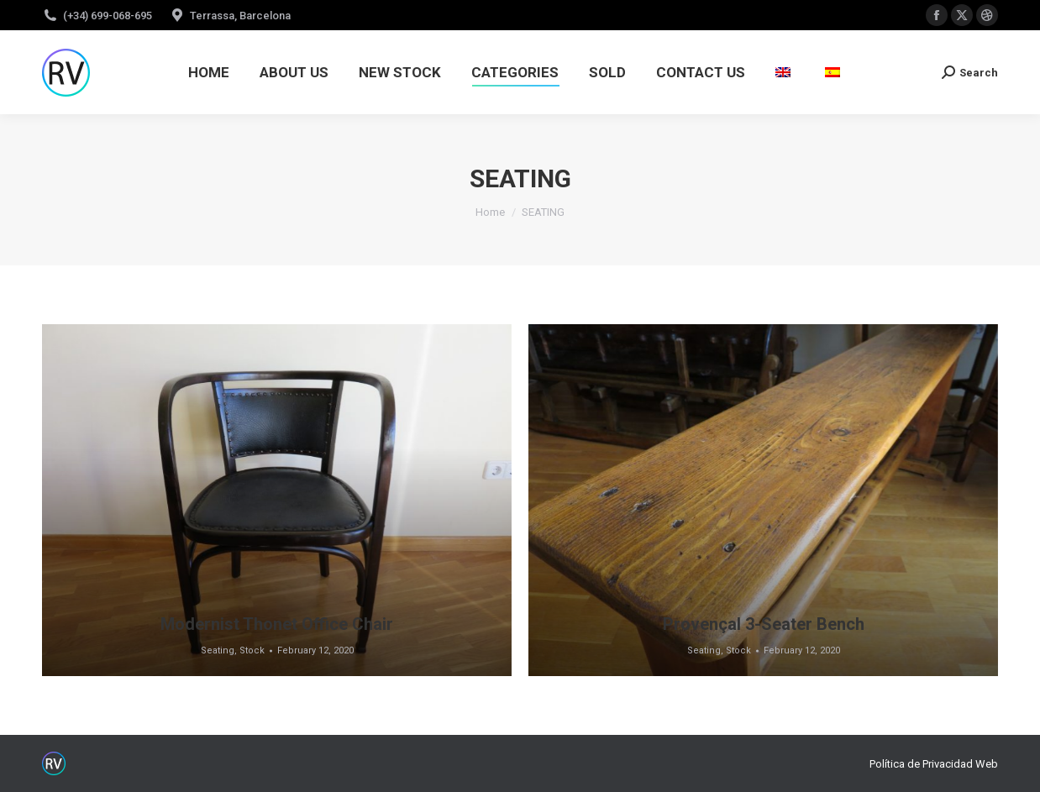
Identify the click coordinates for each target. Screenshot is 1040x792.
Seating (217, 650)
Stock (252, 650)
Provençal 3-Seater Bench (763, 624)
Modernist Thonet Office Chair (276, 624)
